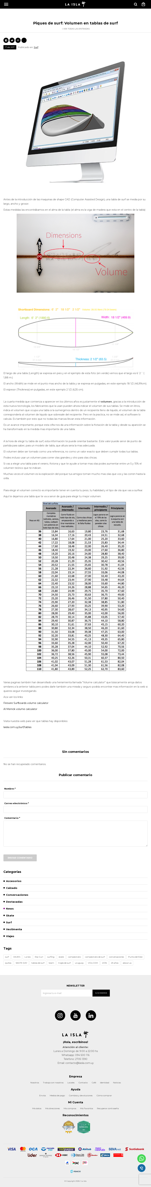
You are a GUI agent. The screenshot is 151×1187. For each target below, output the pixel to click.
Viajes (10, 936)
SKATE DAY (21, 963)
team (51, 963)
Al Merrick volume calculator (20, 709)
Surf (36, 47)
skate (61, 957)
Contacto (83, 1082)
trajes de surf (64, 963)
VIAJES (16, 957)
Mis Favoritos (86, 1108)
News (10, 908)
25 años (114, 963)
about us (127, 963)
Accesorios (13, 881)
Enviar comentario (20, 857)
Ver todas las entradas (76, 29)
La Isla (28, 957)
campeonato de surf (95, 957)
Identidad (104, 1082)
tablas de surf (37, 963)
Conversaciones (17, 894)
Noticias (117, 1082)
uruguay (79, 963)
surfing (50, 957)
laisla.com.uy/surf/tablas (17, 727)
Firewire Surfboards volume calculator (25, 703)
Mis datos (36, 1108)
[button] (135, 4)
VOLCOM (93, 963)
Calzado (11, 888)
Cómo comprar (104, 1095)
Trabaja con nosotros (53, 1082)
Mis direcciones (52, 1108)
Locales (70, 1082)
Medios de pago (57, 1095)
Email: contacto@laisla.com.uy (75, 1063)
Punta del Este (135, 957)
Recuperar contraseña (108, 1108)
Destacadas (14, 901)
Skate (10, 915)
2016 (104, 963)
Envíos (42, 1095)
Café (94, 1082)
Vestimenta (14, 929)
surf (7, 957)
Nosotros (34, 1082)
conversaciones (116, 957)
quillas (8, 963)
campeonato (74, 957)
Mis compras (70, 1108)
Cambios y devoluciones (80, 1095)
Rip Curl (39, 957)
